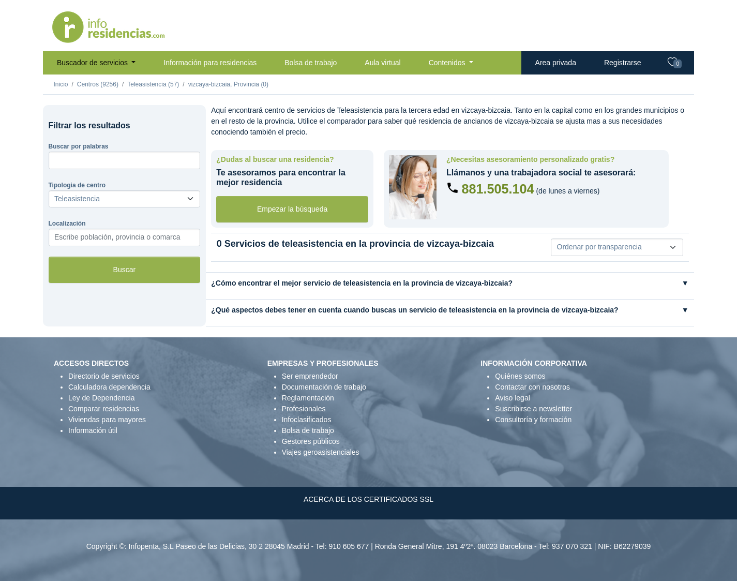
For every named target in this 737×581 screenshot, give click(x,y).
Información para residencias (210, 62)
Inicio (61, 84)
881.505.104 (497, 189)
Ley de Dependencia (101, 398)
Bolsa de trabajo (310, 62)
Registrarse (622, 62)
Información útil (92, 430)
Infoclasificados (307, 419)
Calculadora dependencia (109, 387)
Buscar (124, 269)
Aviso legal (512, 398)
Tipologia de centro (77, 185)
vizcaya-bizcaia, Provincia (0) (228, 84)
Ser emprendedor (310, 376)
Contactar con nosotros (532, 387)
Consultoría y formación (533, 419)
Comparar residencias (103, 409)
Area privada (555, 62)
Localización (67, 223)
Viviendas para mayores (107, 419)
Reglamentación (308, 398)
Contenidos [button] (448, 62)
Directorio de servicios (104, 376)
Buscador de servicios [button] (93, 62)
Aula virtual (382, 62)
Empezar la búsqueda (292, 209)
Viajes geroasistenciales (320, 452)
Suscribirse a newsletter (533, 409)
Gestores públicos (311, 441)
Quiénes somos (520, 376)
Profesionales (304, 409)
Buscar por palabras (79, 146)
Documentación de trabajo (324, 387)
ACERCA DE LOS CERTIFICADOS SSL (368, 499)
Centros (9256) (97, 84)
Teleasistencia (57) (153, 84)
